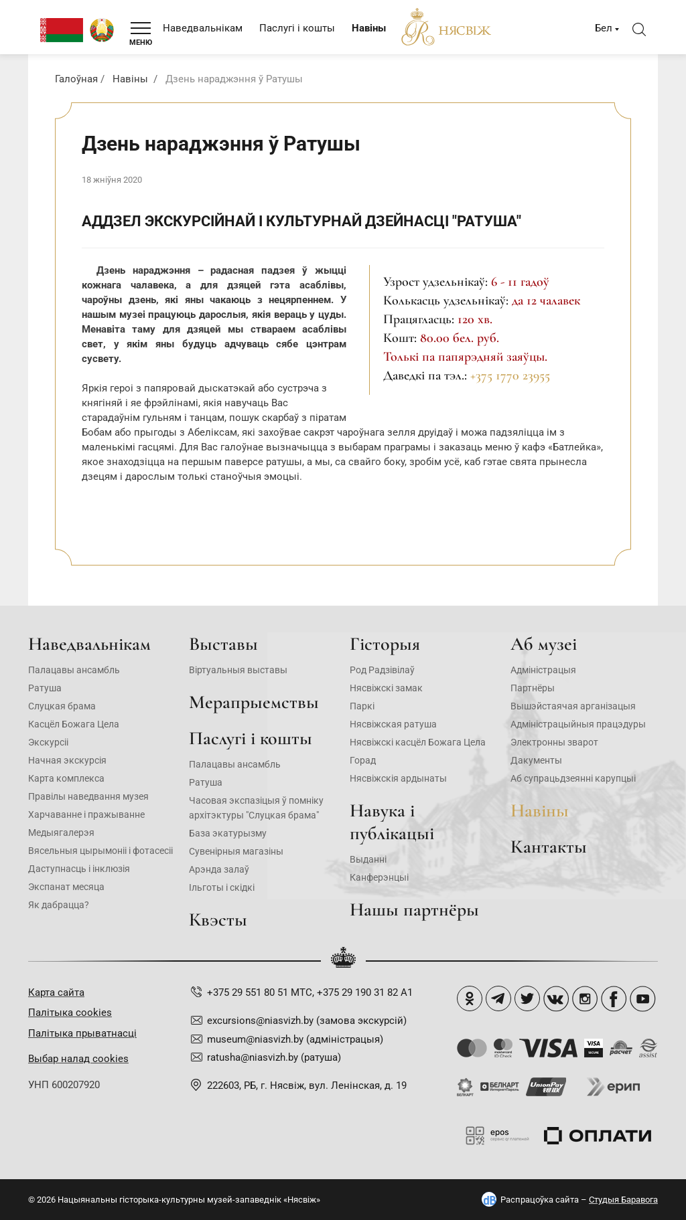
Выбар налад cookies (78, 1059)
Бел (603, 28)
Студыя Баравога (623, 1200)
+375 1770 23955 (510, 375)
